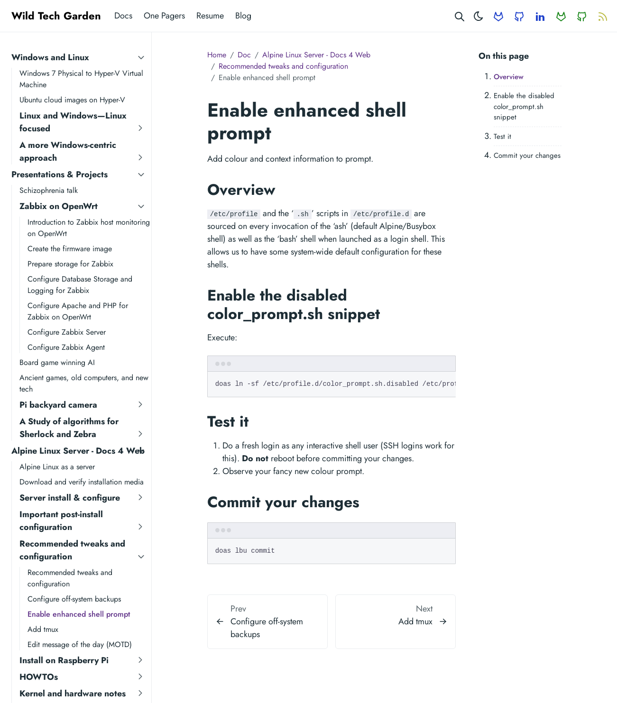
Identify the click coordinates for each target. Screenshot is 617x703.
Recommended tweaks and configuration (72, 550)
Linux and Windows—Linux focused (73, 122)
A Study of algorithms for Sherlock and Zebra (69, 427)
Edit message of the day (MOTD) (80, 644)
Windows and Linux (50, 57)
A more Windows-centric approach (67, 151)
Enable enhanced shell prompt (79, 614)
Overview (509, 77)
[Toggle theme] (478, 16)
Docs (123, 15)
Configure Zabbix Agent (66, 347)
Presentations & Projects (59, 174)
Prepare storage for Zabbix (70, 263)
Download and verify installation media (81, 481)
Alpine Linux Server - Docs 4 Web (78, 451)
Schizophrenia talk (48, 190)
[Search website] (459, 16)
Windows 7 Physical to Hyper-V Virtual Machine (81, 79)
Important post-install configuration (61, 520)
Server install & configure (69, 498)
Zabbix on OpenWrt (58, 206)
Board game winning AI (57, 362)
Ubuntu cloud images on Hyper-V (72, 99)
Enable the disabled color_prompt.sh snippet (524, 106)
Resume (210, 15)
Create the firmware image (70, 248)
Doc (244, 54)
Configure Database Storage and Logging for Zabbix (80, 285)
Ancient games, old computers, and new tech (83, 383)
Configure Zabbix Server (67, 332)
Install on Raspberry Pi (64, 660)
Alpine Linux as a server (57, 466)
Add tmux (43, 629)
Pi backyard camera (58, 405)
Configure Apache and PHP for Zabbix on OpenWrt (78, 311)
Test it (502, 136)
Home (216, 54)
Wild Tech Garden (56, 15)
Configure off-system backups (74, 598)
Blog (243, 15)
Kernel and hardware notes (72, 693)
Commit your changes (527, 155)
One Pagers (164, 15)
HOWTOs (38, 677)
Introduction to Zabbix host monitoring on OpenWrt (89, 228)
